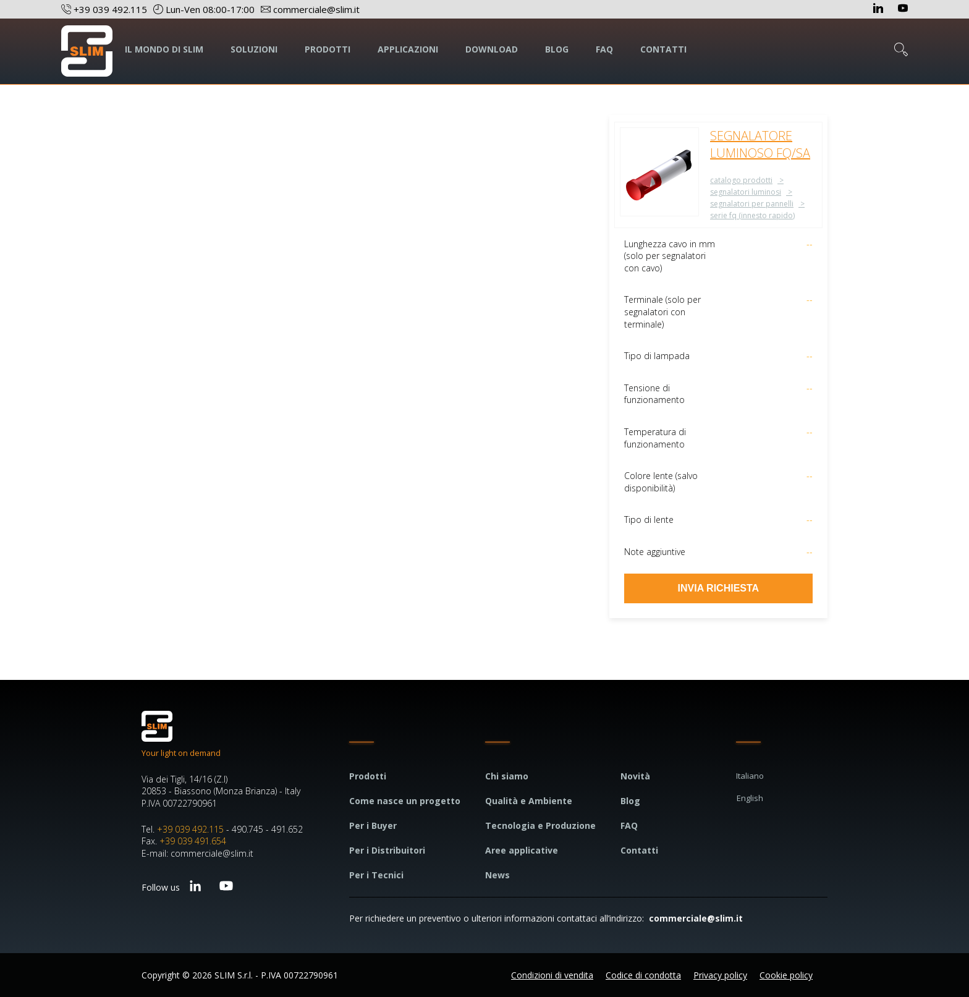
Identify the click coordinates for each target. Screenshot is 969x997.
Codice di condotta (643, 975)
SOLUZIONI (254, 49)
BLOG (557, 49)
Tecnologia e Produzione (540, 825)
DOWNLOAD (491, 49)
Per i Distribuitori (387, 850)
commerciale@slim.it (696, 918)
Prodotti (367, 776)
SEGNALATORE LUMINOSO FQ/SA (760, 144)
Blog (630, 801)
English (750, 798)
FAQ (604, 49)
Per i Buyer (373, 825)
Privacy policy (720, 975)
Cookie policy (786, 975)
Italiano (750, 775)
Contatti (639, 850)
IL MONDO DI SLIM (164, 49)
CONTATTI (663, 49)
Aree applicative (521, 850)
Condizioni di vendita (552, 975)
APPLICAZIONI (408, 49)
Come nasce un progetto (404, 801)
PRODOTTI (327, 49)
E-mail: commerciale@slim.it (197, 853)
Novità (635, 776)
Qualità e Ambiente (528, 801)
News (497, 875)
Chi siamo (506, 776)
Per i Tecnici (376, 875)
